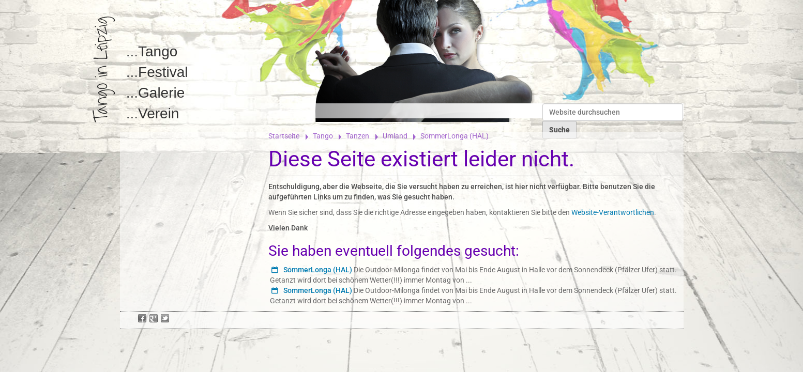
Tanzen (357, 136)
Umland (395, 136)
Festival (163, 72)
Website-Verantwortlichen (612, 212)
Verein (158, 113)
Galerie (161, 93)
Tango (157, 51)
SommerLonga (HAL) (317, 270)
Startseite (283, 136)
